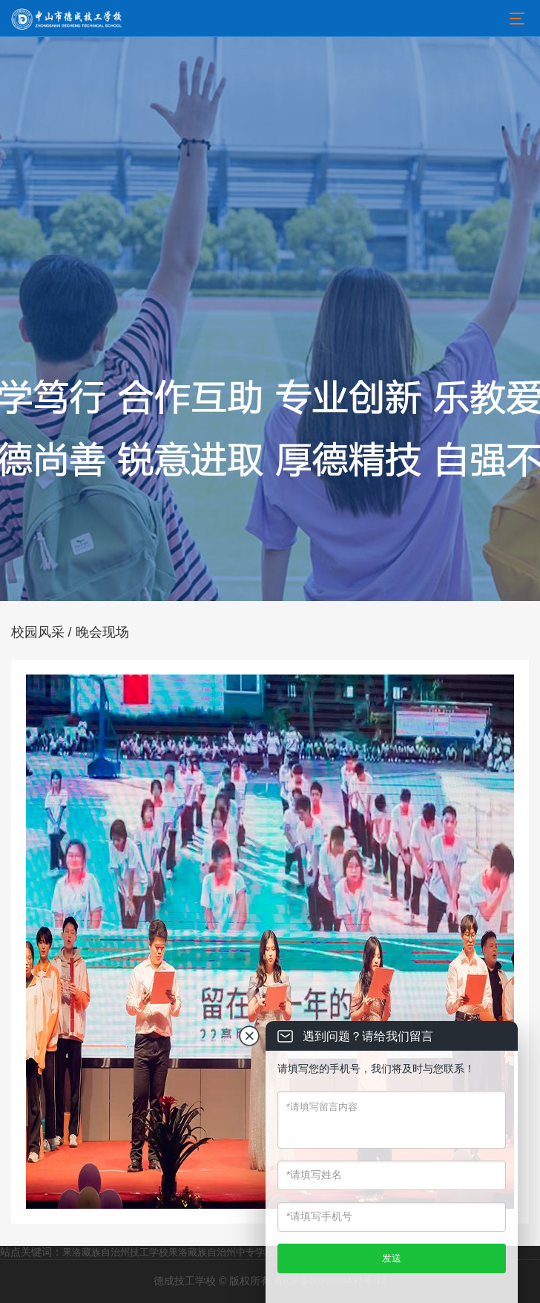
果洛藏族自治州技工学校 (115, 1252)
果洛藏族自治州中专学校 (221, 1252)
